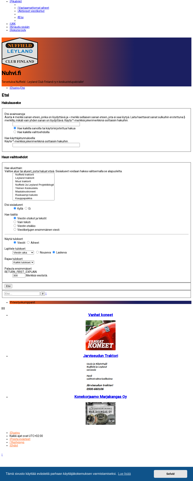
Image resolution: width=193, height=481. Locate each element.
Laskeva (59, 252)
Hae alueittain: (14, 168)
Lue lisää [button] (124, 473)
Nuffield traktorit (33, 174)
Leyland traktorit (33, 178)
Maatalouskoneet (33, 191)
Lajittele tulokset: (15, 248)
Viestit (19, 242)
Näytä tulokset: (14, 239)
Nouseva (43, 252)
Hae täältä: (11, 214)
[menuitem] (33, 7)
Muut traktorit (33, 181)
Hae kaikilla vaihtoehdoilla (31, 132)
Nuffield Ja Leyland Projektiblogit (33, 185)
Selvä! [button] (170, 473)
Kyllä (18, 208)
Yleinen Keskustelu (33, 188)
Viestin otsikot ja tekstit (30, 218)
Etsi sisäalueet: (14, 204)
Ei (28, 208)
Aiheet (33, 242)
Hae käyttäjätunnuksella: (20, 138)
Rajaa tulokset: (14, 258)
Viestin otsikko (25, 226)
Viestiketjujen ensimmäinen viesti (36, 229)
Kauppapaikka (33, 198)
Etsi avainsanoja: (15, 114)
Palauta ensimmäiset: (18, 268)
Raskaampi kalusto (33, 195)
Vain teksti (22, 222)
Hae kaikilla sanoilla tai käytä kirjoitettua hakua (44, 128)
